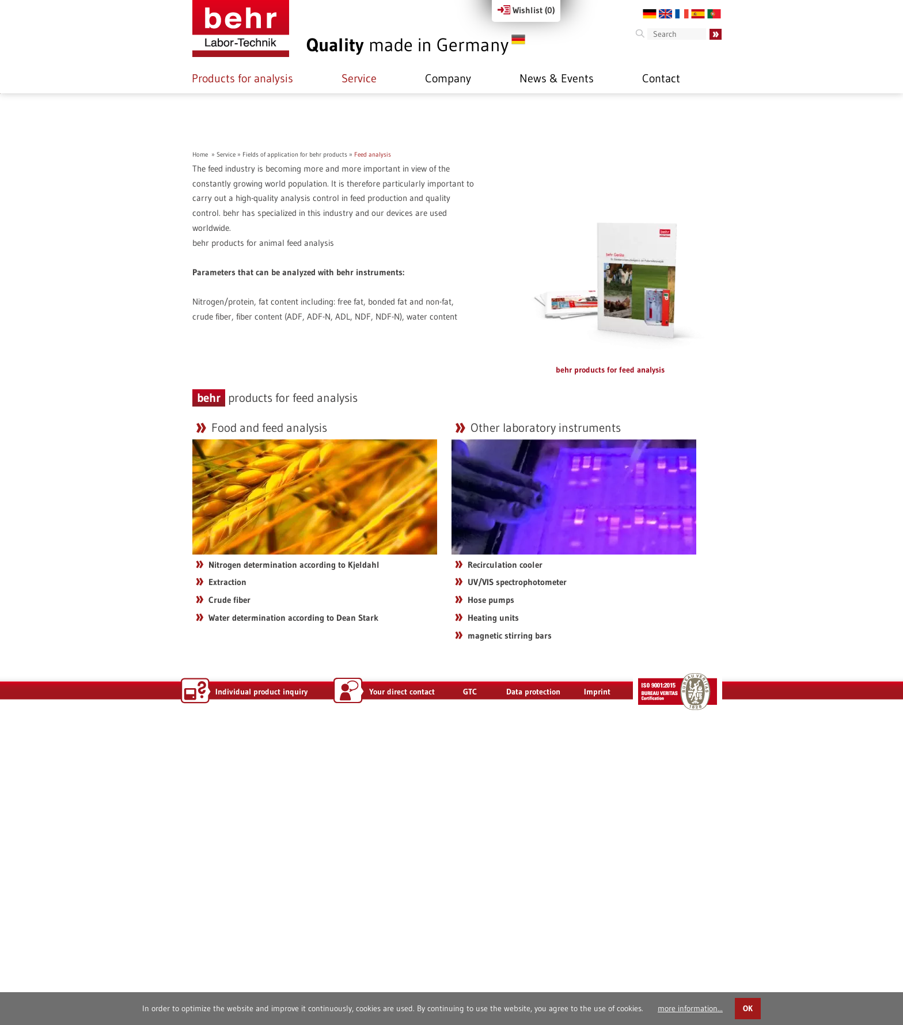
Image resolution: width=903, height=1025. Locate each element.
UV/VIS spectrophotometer (517, 879)
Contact (661, 78)
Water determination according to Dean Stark (293, 914)
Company (448, 78)
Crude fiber (229, 896)
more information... (690, 1008)
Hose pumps (491, 896)
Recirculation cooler (505, 861)
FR (682, 14)
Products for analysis (242, 78)
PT (714, 14)
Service (359, 78)
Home (200, 451)
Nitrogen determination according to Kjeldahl (294, 861)
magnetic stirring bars (510, 932)
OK (748, 1008)
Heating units (493, 914)
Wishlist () (526, 10)
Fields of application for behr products (294, 451)
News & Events (556, 78)
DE (650, 14)
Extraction (227, 879)
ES (698, 14)
